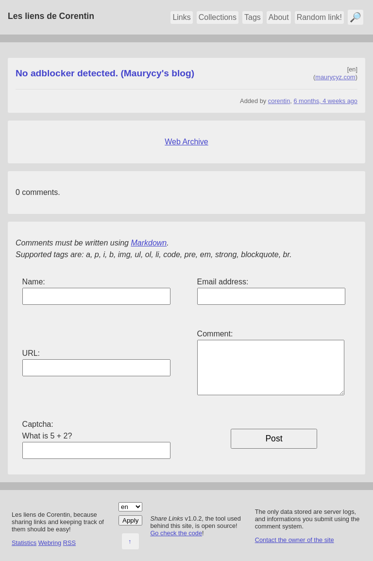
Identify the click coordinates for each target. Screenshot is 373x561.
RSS (69, 542)
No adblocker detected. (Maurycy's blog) (105, 73)
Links (181, 17)
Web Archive (186, 142)
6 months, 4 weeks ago (325, 101)
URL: (31, 353)
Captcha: (37, 424)
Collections (218, 17)
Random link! (319, 17)
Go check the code (176, 533)
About (279, 17)
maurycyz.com (335, 77)
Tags (252, 17)
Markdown (149, 243)
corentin (279, 101)
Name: (33, 282)
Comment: (215, 334)
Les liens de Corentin (51, 16)
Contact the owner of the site (294, 539)
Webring (49, 542)
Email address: (223, 282)
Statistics (24, 542)
